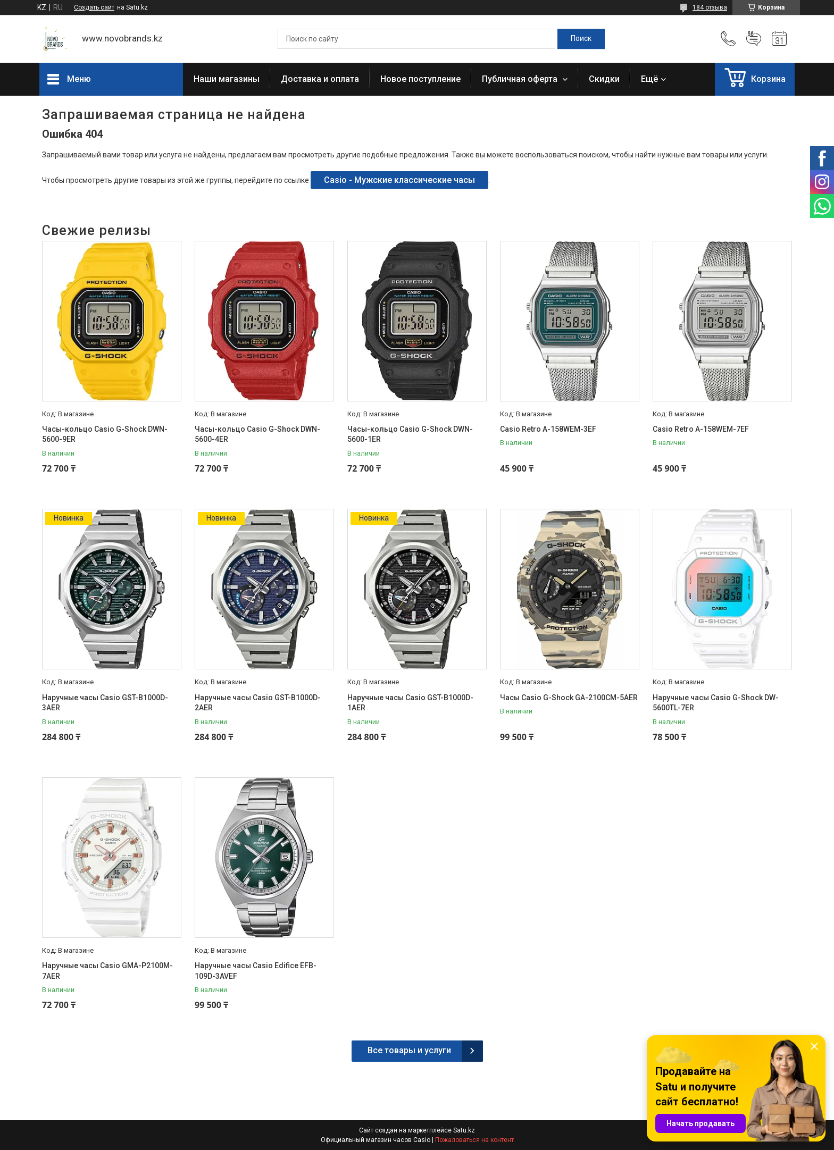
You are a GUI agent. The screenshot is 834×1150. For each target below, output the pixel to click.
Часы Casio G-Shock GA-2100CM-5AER (569, 697)
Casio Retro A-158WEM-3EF (548, 429)
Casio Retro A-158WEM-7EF (701, 429)
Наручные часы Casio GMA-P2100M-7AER (107, 970)
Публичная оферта (521, 79)
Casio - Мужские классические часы (399, 180)
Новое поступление (420, 79)
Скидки (604, 79)
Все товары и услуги (409, 1050)
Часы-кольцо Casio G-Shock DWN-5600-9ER (105, 434)
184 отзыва (710, 7)
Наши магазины (227, 79)
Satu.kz (464, 1130)
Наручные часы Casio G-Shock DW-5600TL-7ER (716, 702)
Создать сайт (94, 7)
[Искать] (581, 39)
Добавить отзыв (753, 38)
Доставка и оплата (320, 79)
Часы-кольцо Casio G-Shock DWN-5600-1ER (410, 434)
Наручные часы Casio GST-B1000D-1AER (410, 702)
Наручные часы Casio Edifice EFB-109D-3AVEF (255, 970)
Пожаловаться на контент (474, 1140)
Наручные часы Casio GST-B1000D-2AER (258, 702)
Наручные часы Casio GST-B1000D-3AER (105, 702)
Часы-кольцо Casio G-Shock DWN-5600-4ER (257, 434)
